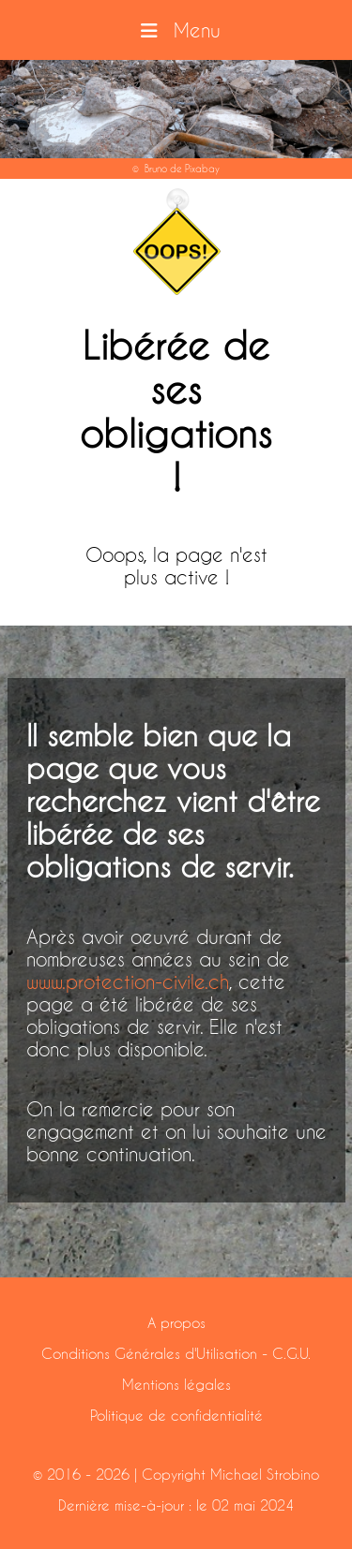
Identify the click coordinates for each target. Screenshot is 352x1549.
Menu (176, 30)
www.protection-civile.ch (127, 981)
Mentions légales (176, 1384)
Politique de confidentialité (176, 1415)
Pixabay (202, 168)
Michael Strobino (264, 1474)
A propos (176, 1322)
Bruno (156, 168)
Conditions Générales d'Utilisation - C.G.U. (176, 1353)
